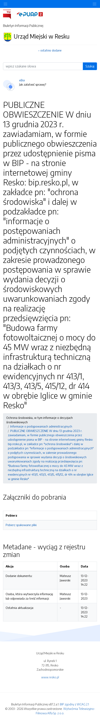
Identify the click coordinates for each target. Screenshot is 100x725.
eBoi (22, 80)
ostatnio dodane (51, 50)
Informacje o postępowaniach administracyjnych (41, 426)
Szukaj (89, 66)
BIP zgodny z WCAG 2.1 (74, 704)
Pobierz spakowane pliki (21, 525)
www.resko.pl (50, 677)
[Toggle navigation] (94, 4)
